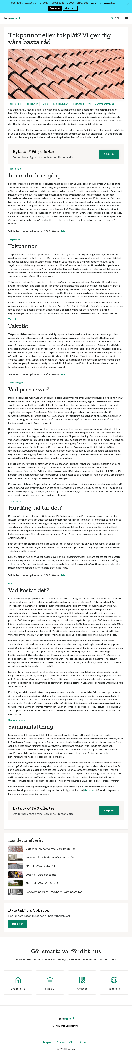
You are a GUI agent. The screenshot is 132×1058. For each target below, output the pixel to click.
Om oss (61, 1042)
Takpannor (31, 103)
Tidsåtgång (77, 103)
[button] (126, 18)
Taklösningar (60, 103)
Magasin (48, 1042)
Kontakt (84, 1042)
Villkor (72, 1042)
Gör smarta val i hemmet (66, 1025)
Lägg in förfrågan (100, 3)
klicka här (89, 790)
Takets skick (15, 103)
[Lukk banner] (127, 4)
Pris (89, 103)
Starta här (55, 8)
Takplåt (45, 103)
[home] (12, 18)
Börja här (109, 154)
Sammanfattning (104, 103)
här (63, 231)
